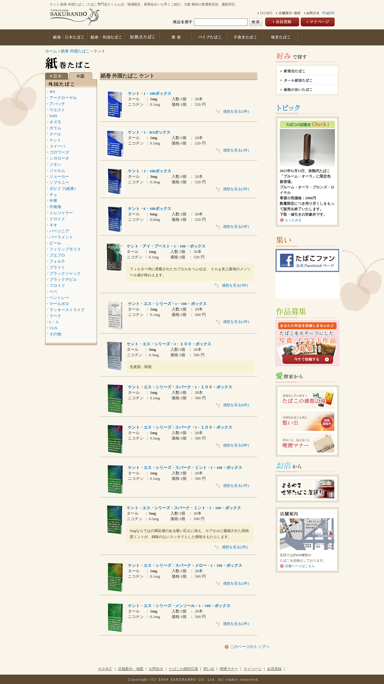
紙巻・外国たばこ (105, 37)
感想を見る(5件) (232, 226)
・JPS (50, 91)
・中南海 (53, 206)
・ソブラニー (57, 182)
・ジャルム (55, 170)
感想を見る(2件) (232, 189)
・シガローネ (57, 158)
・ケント (53, 140)
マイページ (252, 669)
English (328, 12)
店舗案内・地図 (130, 669)
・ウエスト (55, 110)
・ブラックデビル (61, 279)
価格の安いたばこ (307, 89)
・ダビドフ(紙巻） (61, 188)
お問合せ (156, 669)
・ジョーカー (57, 176)
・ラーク (53, 316)
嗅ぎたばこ (281, 37)
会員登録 (274, 669)
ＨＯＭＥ (105, 669)
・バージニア (57, 231)
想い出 (208, 669)
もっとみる (293, 220)
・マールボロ (57, 303)
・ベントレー (57, 297)
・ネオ (51, 225)
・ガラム (53, 128)
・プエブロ (55, 255)
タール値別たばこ (307, 80)
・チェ (51, 194)
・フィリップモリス (63, 249)
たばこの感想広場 (183, 669)
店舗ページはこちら (300, 566)
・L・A (51, 322)
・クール (53, 134)
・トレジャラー (59, 213)
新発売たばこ (307, 70)
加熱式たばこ (142, 37)
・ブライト (55, 267)
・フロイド (55, 285)
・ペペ (51, 291)
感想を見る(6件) (232, 405)
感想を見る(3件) (232, 111)
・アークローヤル (61, 97)
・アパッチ (55, 103)
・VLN (51, 328)
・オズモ (53, 122)
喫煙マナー (229, 669)
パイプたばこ (210, 37)
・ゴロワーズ (57, 152)
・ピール (53, 243)
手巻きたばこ (246, 37)
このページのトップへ (249, 646)
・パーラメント (59, 237)
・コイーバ (55, 146)
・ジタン (53, 164)
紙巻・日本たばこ (68, 37)
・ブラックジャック (63, 273)
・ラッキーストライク (65, 309)
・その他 (53, 334)
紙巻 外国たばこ (76, 51)
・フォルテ (55, 261)
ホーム (51, 51)
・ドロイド (55, 219)
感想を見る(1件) (232, 150)
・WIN (51, 116)
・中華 (51, 200)
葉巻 (176, 37)
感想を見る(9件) (232, 445)
